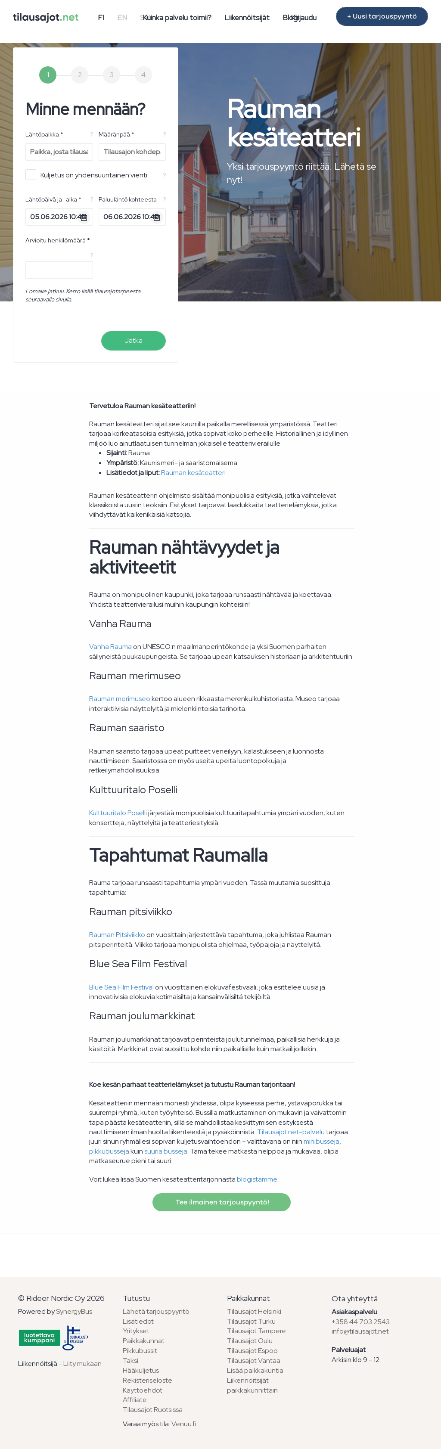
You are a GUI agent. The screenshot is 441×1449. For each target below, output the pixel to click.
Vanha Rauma (110, 646)
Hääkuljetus (141, 1370)
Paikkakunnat (144, 1340)
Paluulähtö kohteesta (128, 199)
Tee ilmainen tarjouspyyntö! (221, 1202)
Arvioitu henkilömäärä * (57, 240)
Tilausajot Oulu (250, 1340)
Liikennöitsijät (247, 17)
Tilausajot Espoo (252, 1350)
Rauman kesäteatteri (193, 472)
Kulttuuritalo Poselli (118, 812)
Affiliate (135, 1399)
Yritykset (136, 1330)
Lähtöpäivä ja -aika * (53, 199)
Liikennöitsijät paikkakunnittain (252, 1385)
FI (101, 17)
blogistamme (257, 1179)
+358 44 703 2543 (361, 1321)
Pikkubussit (140, 1350)
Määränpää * (116, 134)
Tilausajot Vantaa (253, 1360)
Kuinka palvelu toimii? (177, 17)
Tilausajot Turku (251, 1321)
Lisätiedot (138, 1321)
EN (122, 17)
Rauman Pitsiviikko (117, 934)
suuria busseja (165, 1151)
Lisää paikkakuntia (255, 1370)
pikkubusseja (109, 1151)
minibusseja (321, 1141)
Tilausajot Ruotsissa (153, 1409)
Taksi (130, 1360)
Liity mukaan (82, 1363)
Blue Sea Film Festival (121, 987)
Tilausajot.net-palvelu (291, 1131)
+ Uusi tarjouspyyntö (382, 16)
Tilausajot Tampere (256, 1330)
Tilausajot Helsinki (254, 1311)
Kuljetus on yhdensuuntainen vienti (86, 174)
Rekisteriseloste (147, 1380)
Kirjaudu (304, 17)
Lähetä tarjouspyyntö (156, 1311)
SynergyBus (74, 1311)
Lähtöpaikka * (44, 134)
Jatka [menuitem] (133, 340)
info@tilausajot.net (360, 1331)
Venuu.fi (183, 1423)
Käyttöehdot (142, 1390)
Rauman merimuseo (119, 698)
